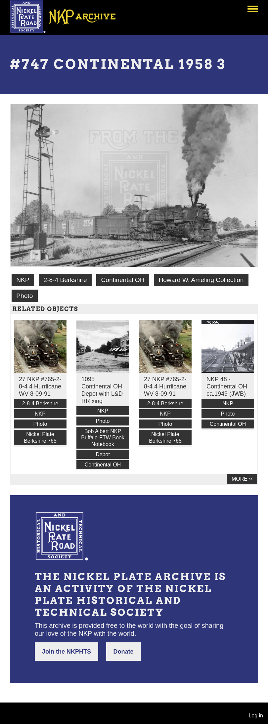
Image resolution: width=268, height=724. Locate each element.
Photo (24, 295)
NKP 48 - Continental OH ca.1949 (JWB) (226, 386)
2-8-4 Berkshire (65, 279)
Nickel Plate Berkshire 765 (40, 437)
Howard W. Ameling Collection (201, 279)
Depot (103, 454)
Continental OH (122, 279)
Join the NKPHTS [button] (66, 651)
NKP (22, 279)
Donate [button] (123, 651)
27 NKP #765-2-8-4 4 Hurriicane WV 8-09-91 (40, 386)
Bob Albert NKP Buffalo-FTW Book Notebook (102, 437)
